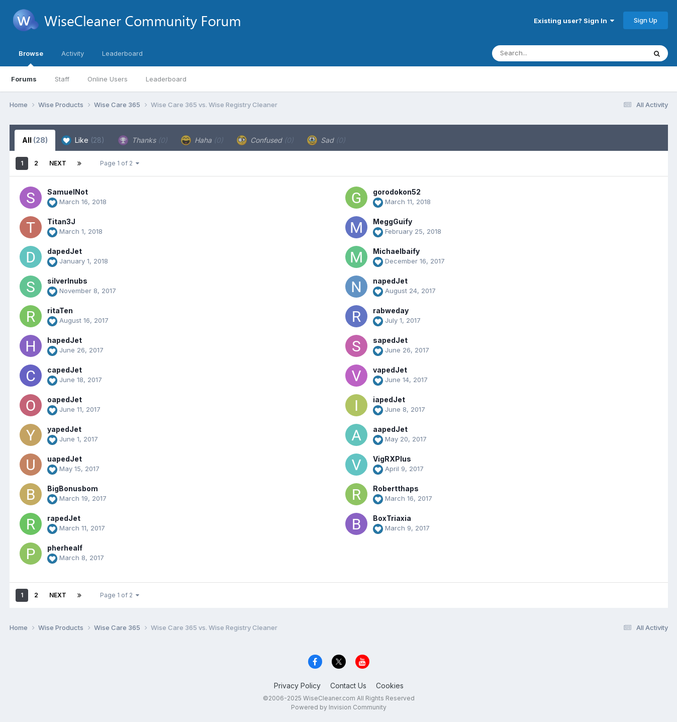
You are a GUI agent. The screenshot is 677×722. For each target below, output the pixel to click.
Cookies (390, 685)
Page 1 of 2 (119, 163)
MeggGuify (392, 221)
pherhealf (64, 548)
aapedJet (390, 429)
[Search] (541, 53)
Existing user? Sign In (574, 21)
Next (57, 163)
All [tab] (35, 140)
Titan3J (61, 221)
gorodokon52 (397, 192)
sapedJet (390, 340)
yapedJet (64, 429)
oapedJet (64, 399)
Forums (24, 79)
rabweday (391, 310)
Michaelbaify (396, 251)
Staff (62, 79)
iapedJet (389, 399)
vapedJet (390, 370)
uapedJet (64, 459)
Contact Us (348, 685)
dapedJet (64, 251)
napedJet (390, 281)
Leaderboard (166, 79)
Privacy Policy (297, 685)
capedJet (64, 370)
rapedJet (63, 518)
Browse (31, 57)
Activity (72, 53)
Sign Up (645, 20)
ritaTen (60, 310)
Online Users (107, 79)
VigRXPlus (392, 459)
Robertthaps (396, 488)
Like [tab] (83, 140)
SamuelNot (67, 192)
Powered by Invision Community (338, 707)
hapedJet (64, 340)
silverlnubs (67, 281)
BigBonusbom (72, 488)
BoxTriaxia (392, 518)
